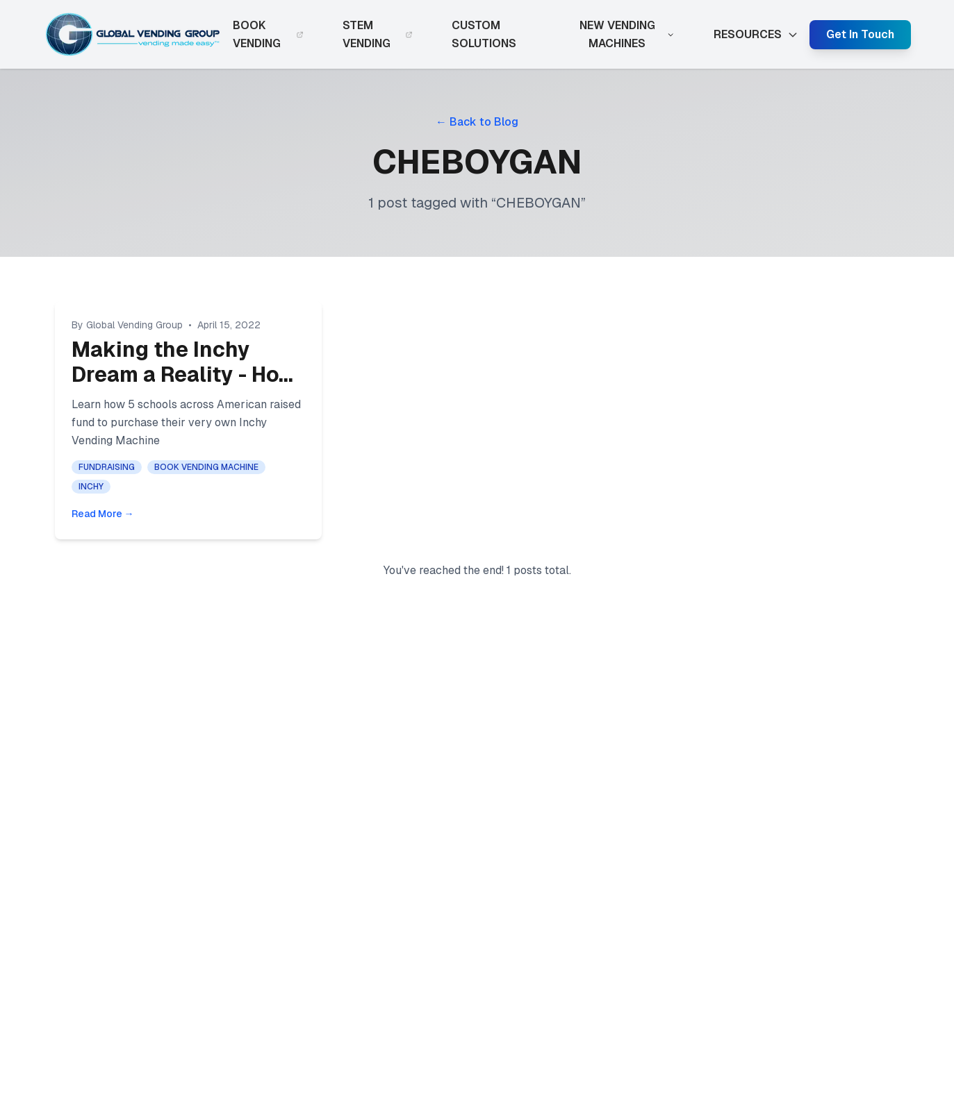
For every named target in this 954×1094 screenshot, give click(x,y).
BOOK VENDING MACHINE (206, 467)
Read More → (103, 513)
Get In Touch (860, 34)
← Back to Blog (477, 122)
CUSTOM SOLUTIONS (484, 34)
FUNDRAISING (107, 467)
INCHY (91, 486)
